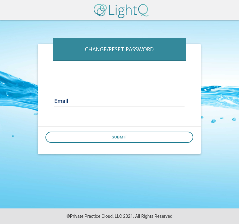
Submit (120, 137)
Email (61, 101)
